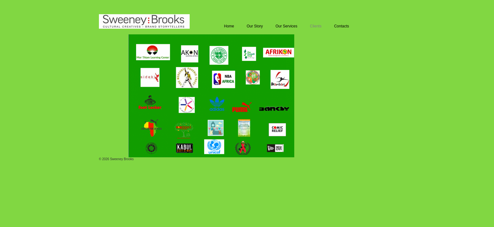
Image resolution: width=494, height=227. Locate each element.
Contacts (341, 26)
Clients (316, 26)
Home (229, 26)
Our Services (286, 26)
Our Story (255, 26)
